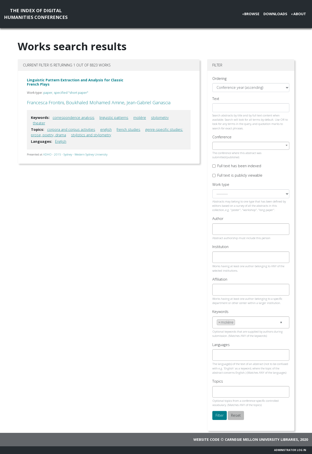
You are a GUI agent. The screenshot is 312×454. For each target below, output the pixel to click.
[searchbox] (218, 229)
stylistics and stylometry (91, 135)
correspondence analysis (73, 117)
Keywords (220, 311)
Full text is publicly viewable (239, 175)
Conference (222, 137)
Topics (217, 381)
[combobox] (250, 146)
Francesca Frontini (45, 102)
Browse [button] (251, 13)
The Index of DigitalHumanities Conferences (36, 13)
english (106, 129)
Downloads (275, 13)
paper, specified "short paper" (65, 92)
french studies (128, 129)
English (60, 141)
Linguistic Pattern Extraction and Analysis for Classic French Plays (75, 82)
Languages (221, 344)
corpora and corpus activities (71, 129)
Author (217, 218)
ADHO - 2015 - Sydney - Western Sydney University (75, 154)
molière (139, 117)
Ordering (219, 78)
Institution (220, 246)
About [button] (299, 13)
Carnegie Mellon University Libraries (261, 439)
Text (215, 98)
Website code (206, 439)
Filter (220, 415)
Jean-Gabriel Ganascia (148, 102)
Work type (220, 184)
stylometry (160, 117)
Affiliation (219, 279)
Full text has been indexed (239, 165)
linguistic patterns (113, 117)
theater (39, 123)
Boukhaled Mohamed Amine (95, 102)
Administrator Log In (290, 450)
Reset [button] (236, 415)
